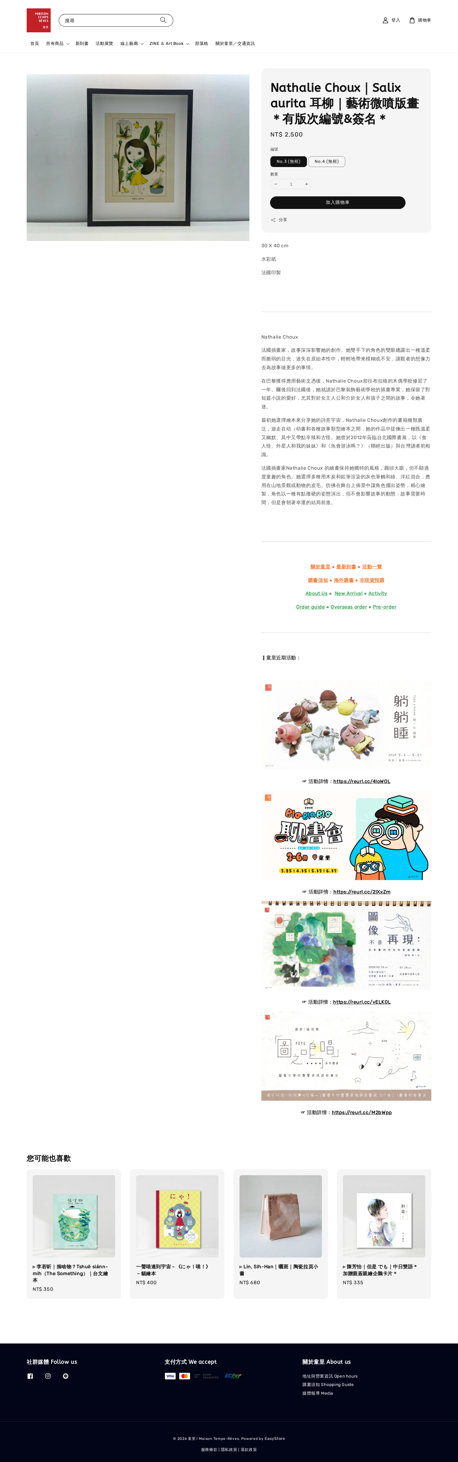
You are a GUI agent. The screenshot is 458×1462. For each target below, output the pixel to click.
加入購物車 (338, 202)
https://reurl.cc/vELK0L (362, 1002)
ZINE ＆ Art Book (166, 43)
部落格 (201, 43)
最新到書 (346, 567)
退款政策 (249, 1449)
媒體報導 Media (317, 1393)
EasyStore (275, 1438)
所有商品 (55, 43)
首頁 (34, 43)
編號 (274, 149)
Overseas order (349, 607)
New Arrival (349, 593)
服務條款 (209, 1449)
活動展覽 (104, 43)
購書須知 (318, 580)
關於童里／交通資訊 (235, 43)
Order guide (310, 607)
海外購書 (344, 580)
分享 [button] (278, 220)
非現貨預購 (372, 580)
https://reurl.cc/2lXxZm (362, 892)
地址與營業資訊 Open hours (330, 1376)
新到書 (82, 43)
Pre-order (384, 607)
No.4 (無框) (327, 161)
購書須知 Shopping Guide (328, 1384)
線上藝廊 (129, 43)
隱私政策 (229, 1449)
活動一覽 (372, 567)
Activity (377, 593)
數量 (274, 174)
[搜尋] (163, 20)
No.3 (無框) (289, 161)
